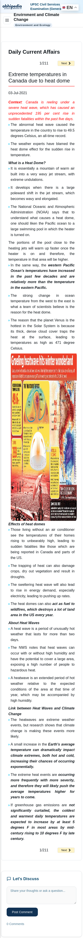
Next (66, 63)
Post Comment (22, 912)
